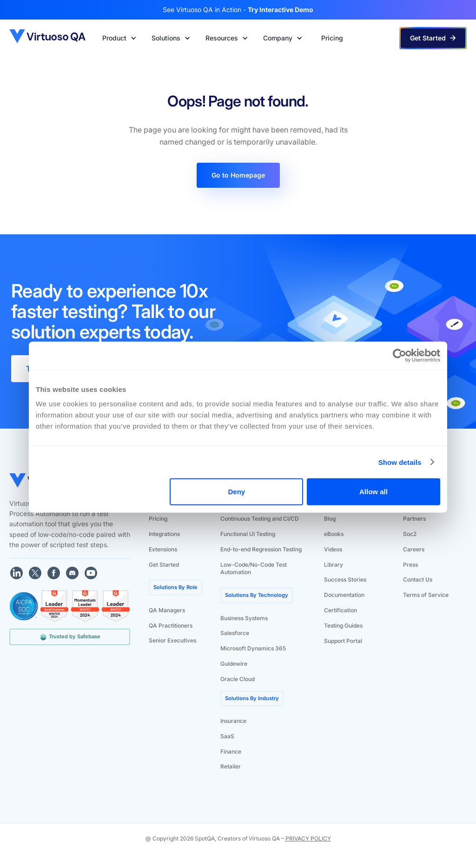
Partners (414, 518)
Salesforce (234, 632)
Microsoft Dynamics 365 (253, 648)
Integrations (164, 533)
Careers (413, 549)
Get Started (164, 564)
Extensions (163, 549)
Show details (400, 462)
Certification (340, 610)
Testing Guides (343, 625)
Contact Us (417, 579)
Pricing (158, 518)
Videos (333, 549)
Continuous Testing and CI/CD (259, 518)
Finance (230, 751)
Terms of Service (426, 594)
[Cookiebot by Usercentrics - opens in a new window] (399, 355)
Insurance (233, 720)
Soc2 (409, 533)
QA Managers (167, 610)
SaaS (227, 736)
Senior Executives (172, 640)
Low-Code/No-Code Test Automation (253, 568)
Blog (330, 518)
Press (410, 564)
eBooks (334, 533)
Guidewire (233, 663)
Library (333, 564)
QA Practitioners (170, 625)
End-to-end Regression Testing (261, 549)
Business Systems (244, 618)
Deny (236, 492)
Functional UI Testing (247, 533)
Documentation (344, 594)
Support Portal (343, 640)
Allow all (373, 492)
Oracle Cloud (237, 678)
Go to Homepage (238, 175)
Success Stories (345, 579)
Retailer (230, 766)
